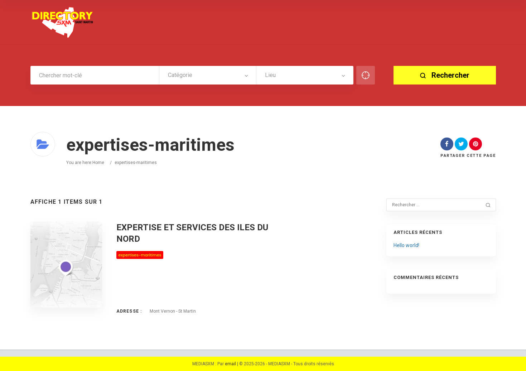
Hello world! (406, 245)
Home (98, 162)
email (230, 363)
